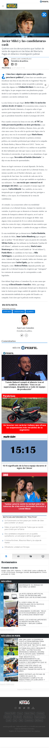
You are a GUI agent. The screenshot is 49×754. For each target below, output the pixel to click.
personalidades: (9, 309)
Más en (25, 348)
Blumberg (30, 312)
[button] (45, 85)
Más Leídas (6, 581)
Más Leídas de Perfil (10, 636)
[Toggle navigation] (3, 6)
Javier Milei (7, 312)
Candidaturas (19, 312)
